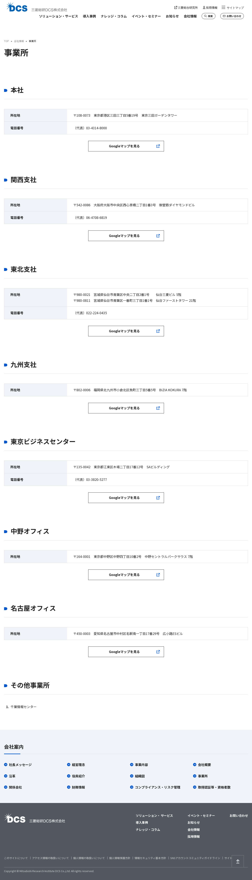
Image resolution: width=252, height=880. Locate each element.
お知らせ (172, 16)
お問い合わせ (232, 16)
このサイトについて (16, 858)
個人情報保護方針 (119, 858)
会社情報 (190, 16)
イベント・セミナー (146, 16)
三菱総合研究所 (186, 7)
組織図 (140, 776)
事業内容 (141, 764)
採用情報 (210, 7)
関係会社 (15, 787)
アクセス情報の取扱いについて (50, 858)
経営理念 (78, 764)
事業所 (203, 776)
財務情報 (78, 787)
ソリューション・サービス (58, 16)
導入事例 (89, 16)
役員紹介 (78, 776)
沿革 (12, 776)
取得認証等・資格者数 (214, 787)
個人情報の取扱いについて (89, 858)
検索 (208, 16)
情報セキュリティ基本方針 (150, 858)
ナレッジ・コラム (114, 16)
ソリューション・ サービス (154, 815)
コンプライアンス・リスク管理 (157, 787)
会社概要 (204, 764)
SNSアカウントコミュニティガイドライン (195, 858)
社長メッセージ (20, 764)
